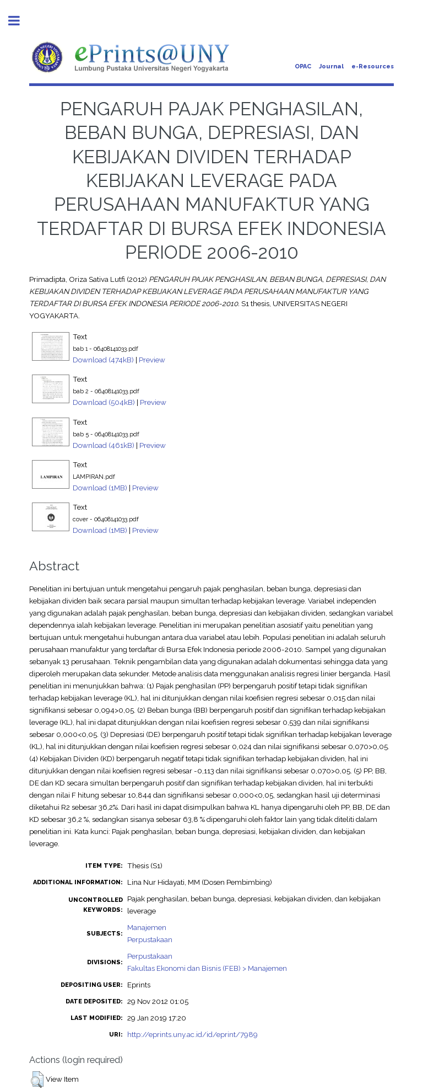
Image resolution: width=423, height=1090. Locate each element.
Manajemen (146, 927)
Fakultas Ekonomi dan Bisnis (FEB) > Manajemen (207, 968)
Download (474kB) (103, 359)
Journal (331, 66)
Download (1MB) (100, 487)
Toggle (20, 20)
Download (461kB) (103, 445)
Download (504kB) (104, 402)
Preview (152, 359)
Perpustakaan (149, 939)
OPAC (303, 66)
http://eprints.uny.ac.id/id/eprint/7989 (192, 1034)
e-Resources (372, 66)
